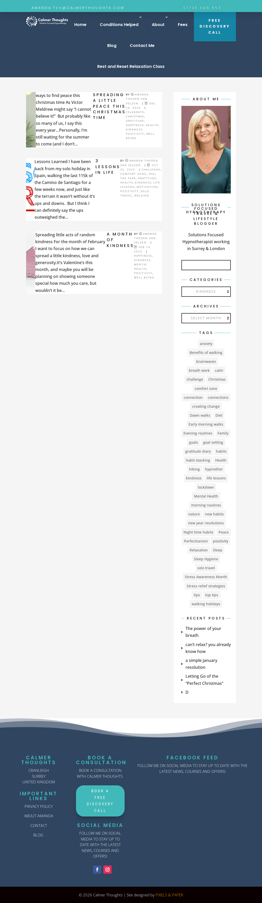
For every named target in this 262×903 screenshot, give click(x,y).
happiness (135, 125)
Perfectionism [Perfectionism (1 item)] (196, 541)
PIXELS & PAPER (169, 894)
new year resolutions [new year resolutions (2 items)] (206, 523)
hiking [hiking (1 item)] (194, 469)
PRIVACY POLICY (39, 806)
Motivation (147, 187)
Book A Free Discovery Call (100, 801)
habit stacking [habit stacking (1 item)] (198, 460)
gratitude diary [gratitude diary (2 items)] (198, 451)
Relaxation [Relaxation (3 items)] (199, 550)
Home (80, 25)
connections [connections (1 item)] (218, 397)
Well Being (144, 277)
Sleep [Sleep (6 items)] (217, 550)
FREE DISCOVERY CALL (215, 26)
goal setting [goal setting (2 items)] (213, 442)
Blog (111, 45)
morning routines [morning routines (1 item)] (206, 505)
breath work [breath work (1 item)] (199, 370)
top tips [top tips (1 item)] (211, 594)
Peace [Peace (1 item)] (224, 532)
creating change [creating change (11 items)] (206, 406)
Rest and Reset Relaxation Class (131, 66)
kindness (134, 129)
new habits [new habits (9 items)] (214, 514)
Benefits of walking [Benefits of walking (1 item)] (206, 352)
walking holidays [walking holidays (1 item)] (206, 603)
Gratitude (135, 120)
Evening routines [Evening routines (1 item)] (197, 433)
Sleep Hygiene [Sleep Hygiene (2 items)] (206, 558)
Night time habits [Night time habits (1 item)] (198, 532)
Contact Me (142, 45)
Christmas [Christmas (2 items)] (217, 379)
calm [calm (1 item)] (219, 370)
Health (152, 125)
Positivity (135, 133)
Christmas (135, 116)
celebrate (135, 112)
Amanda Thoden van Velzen (137, 99)
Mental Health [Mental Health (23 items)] (206, 496)
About (158, 25)
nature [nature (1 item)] (194, 514)
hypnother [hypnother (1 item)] (214, 469)
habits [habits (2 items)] (221, 451)
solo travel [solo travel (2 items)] (206, 567)
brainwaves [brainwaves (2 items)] (206, 361)
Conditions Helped (119, 25)
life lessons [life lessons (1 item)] (216, 478)
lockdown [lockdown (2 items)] (206, 487)
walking (141, 195)
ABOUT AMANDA (38, 815)
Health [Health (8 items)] (220, 460)
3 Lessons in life (107, 166)
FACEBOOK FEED (193, 757)
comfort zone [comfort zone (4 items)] (206, 388)
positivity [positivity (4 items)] (220, 541)
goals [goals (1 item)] (193, 442)
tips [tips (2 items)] (197, 594)
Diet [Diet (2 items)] (218, 415)
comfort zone (133, 174)
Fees (183, 25)
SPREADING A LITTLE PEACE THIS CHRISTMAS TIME (109, 106)
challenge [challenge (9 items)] (195, 379)
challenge (150, 169)
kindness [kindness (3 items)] (194, 478)
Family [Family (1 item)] (222, 433)
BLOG (38, 834)
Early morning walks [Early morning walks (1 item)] (206, 424)
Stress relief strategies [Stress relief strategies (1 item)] (206, 586)
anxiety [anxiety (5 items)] (206, 343)
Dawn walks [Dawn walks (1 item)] (200, 415)
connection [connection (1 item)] (193, 397)
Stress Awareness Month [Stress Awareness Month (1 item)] (206, 576)
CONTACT (38, 825)
